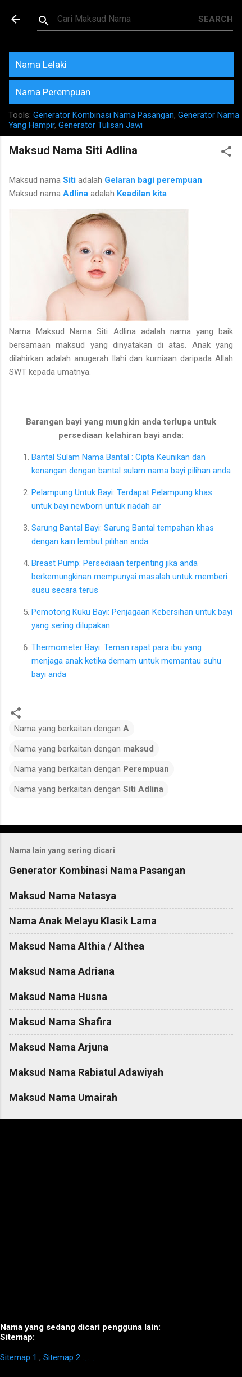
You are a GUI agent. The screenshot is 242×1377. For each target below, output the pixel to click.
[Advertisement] (121, 1225)
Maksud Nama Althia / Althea (76, 946)
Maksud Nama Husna (58, 996)
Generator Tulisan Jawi (100, 125)
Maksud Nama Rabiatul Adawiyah (86, 1072)
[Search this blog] (127, 19)
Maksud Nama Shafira (60, 1022)
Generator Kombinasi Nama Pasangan (103, 115)
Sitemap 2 (61, 1357)
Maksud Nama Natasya (62, 895)
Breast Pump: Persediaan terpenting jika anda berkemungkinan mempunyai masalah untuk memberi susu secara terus (129, 576)
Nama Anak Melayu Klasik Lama (83, 921)
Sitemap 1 (18, 1357)
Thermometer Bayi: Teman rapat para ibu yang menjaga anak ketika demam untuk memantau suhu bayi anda (126, 660)
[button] (226, 153)
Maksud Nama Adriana (62, 971)
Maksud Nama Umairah (63, 1097)
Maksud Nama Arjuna (58, 1047)
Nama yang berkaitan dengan (71, 729)
